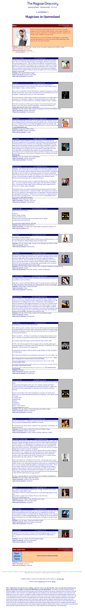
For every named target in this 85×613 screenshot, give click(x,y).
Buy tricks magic (60, 578)
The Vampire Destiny (17, 276)
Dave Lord (15, 83)
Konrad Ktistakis (16, 530)
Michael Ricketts (16, 509)
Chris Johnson (16, 323)
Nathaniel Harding (17, 297)
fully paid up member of (20, 51)
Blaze (14, 26)
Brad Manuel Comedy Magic (20, 439)
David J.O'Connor (17, 380)
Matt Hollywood (16, 166)
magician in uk (41, 581)
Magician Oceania (45, 7)
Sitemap (54, 581)
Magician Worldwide (33, 7)
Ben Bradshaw (16, 253)
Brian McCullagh (16, 208)
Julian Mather (16, 118)
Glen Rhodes (16, 235)
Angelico (14, 487)
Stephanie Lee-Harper (18, 58)
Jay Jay (14, 419)
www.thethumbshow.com (20, 127)
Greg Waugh (15, 139)
